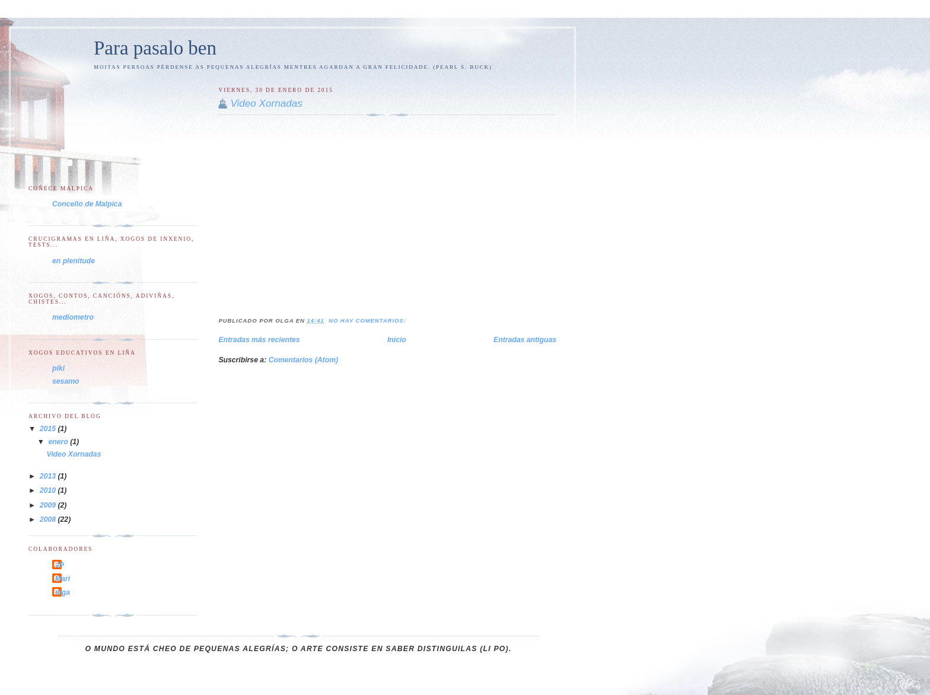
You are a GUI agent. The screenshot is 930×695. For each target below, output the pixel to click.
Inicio (396, 340)
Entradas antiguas (524, 340)
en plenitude (73, 261)
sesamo (65, 381)
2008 (49, 519)
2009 (49, 505)
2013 (49, 476)
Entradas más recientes (259, 340)
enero (60, 442)
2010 (49, 490)
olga (62, 592)
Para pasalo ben (155, 48)
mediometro (73, 317)
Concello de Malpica (87, 204)
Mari (62, 579)
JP (59, 565)
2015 (49, 429)
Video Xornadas (266, 103)
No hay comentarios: (368, 320)
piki (58, 368)
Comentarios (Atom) (303, 360)
